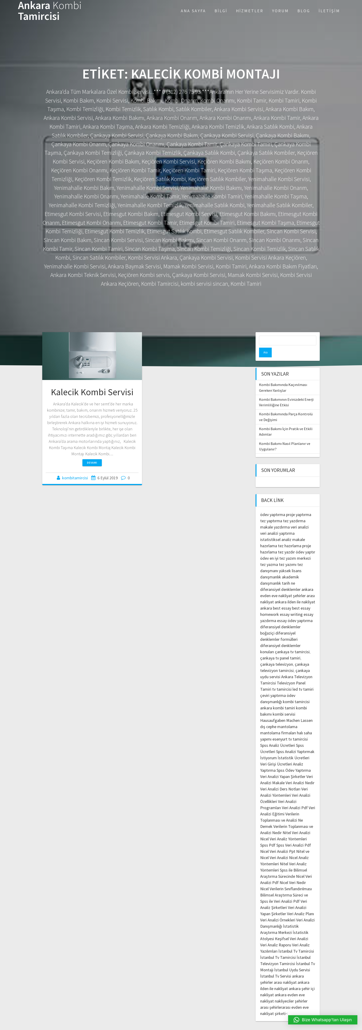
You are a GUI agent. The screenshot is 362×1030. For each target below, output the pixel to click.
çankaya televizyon (276, 654)
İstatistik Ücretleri (293, 748)
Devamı (92, 462)
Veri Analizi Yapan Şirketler (282, 766)
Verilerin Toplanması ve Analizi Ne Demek (281, 810)
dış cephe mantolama (278, 717)
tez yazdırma (294, 511)
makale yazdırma (275, 517)
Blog (303, 10)
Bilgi (220, 10)
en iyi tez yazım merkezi (290, 548)
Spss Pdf (267, 835)
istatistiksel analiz (275, 529)
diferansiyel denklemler (280, 579)
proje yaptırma (298, 504)
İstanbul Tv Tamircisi (296, 941)
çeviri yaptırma (273, 685)
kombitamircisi (75, 477)
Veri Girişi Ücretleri (276, 754)
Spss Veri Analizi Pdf (293, 835)
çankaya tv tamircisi (292, 642)
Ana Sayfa (193, 10)
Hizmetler (249, 10)
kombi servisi (284, 704)
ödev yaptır (305, 542)
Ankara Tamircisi (50, 11)
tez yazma (269, 554)
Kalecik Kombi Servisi (92, 392)
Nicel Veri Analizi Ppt (277, 841)
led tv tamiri (303, 679)
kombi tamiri (284, 698)
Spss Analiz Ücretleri (277, 735)
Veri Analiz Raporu (275, 935)
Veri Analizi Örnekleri (277, 910)
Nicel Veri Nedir (293, 872)
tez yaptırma (271, 511)
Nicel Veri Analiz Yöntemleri (283, 829)
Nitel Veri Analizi (296, 823)
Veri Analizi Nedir (300, 773)
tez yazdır (286, 542)
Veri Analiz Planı (300, 904)
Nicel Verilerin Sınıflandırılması (286, 879)
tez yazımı (287, 554)
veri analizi (300, 517)
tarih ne (288, 573)
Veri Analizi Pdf (295, 798)
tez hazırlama (289, 536)
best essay (282, 598)
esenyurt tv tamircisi (290, 729)
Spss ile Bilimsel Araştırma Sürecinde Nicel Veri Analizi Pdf (286, 866)
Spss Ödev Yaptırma (294, 760)
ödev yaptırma (273, 504)
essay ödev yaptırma (295, 611)
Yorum (280, 10)
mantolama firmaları (278, 723)
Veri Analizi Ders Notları (280, 779)
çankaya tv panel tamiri (280, 648)
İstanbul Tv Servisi (275, 966)
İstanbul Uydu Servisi (292, 960)
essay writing (291, 604)
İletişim (329, 10)
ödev (264, 548)
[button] (323, 1019)
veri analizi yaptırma (277, 523)
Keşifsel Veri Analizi (291, 929)
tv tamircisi (282, 679)
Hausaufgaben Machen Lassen (286, 710)
